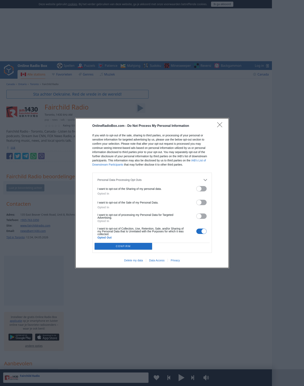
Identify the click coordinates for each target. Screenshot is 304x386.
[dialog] (152, 193)
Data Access (157, 260)
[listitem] (152, 180)
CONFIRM (123, 246)
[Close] (221, 126)
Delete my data (133, 260)
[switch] (201, 188)
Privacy (175, 260)
